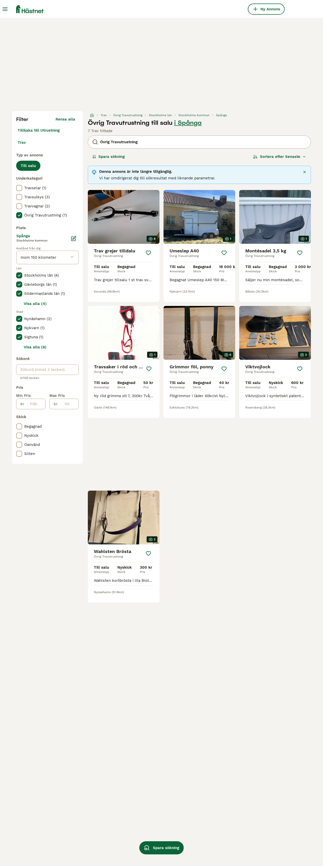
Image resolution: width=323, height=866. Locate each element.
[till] (68, 404)
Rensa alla (65, 119)
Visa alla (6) (35, 347)
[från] (34, 404)
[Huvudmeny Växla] (5, 9)
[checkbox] (19, 188)
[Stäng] (305, 172)
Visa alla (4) (35, 303)
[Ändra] (74, 238)
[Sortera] (279, 157)
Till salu (28, 165)
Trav (22, 142)
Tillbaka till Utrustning (39, 130)
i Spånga (188, 122)
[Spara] (148, 253)
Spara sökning (108, 156)
